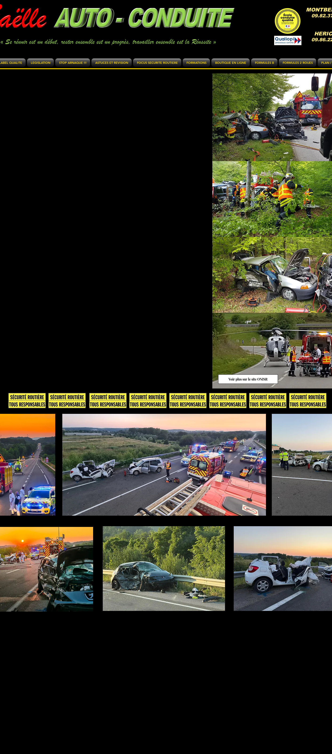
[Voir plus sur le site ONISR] (248, 379)
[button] (40, 62)
